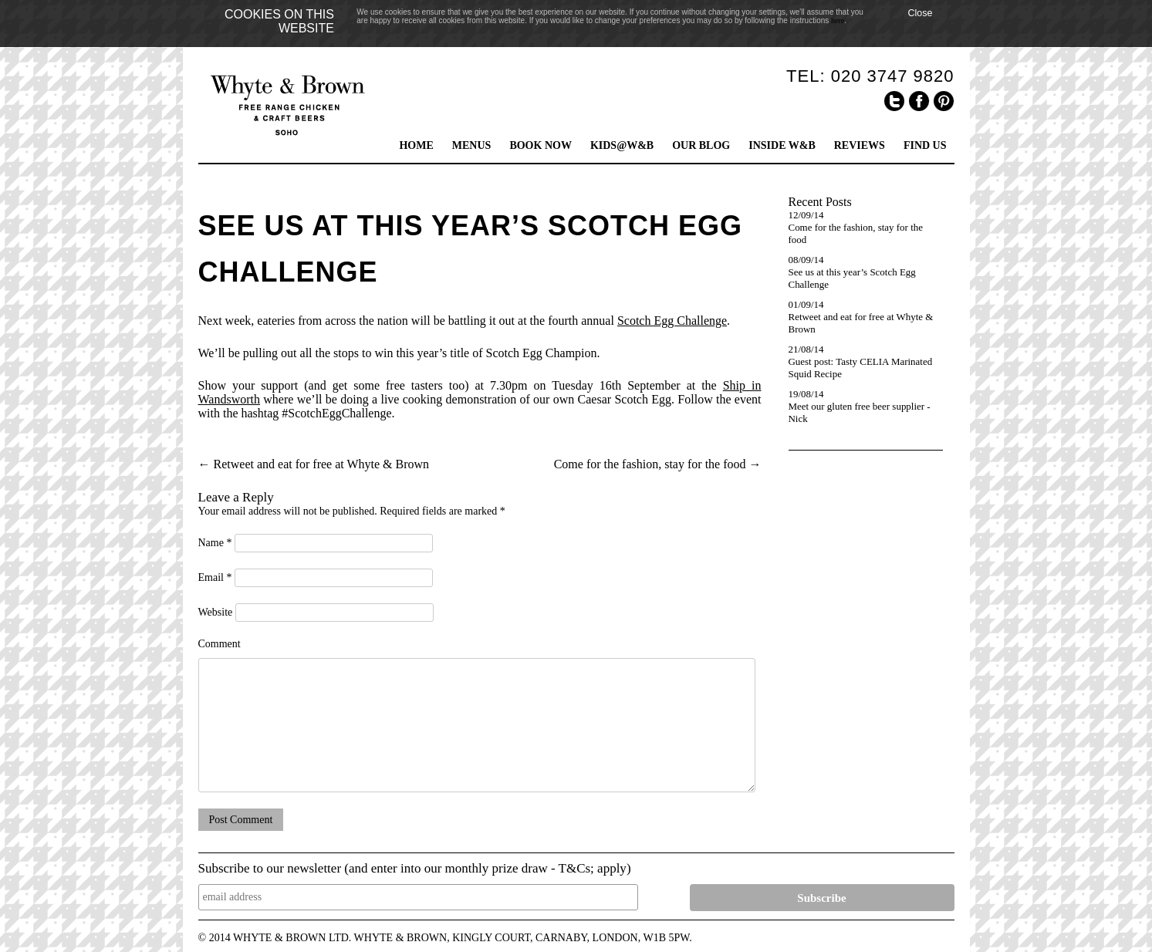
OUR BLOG (701, 145)
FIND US (925, 145)
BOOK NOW (540, 145)
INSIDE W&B (782, 145)
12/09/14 (806, 215)
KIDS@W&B (622, 145)
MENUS (472, 145)
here (837, 20)
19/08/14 (806, 394)
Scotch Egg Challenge (672, 320)
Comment (219, 644)
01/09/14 (806, 304)
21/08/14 (806, 349)
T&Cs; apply (593, 868)
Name (215, 543)
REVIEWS (859, 145)
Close (919, 13)
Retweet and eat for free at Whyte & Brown (314, 464)
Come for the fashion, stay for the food (658, 464)
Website (215, 612)
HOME (416, 145)
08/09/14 (806, 259)
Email (215, 577)
